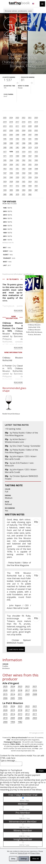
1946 (11, 173)
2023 (17, 117)
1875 (23, 194)
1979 (30, 147)
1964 (11, 160)
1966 (36, 156)
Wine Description (12, 317)
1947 (5, 173)
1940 (11, 177)
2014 (36, 122)
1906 (23, 186)
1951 (17, 169)
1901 (36, 186)
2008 (36, 126)
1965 (5, 160)
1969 (17, 156)
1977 (5, 151)
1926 (17, 181)
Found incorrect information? (18, 274)
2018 (11, 122)
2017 (17, 122)
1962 (23, 160)
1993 (17, 139)
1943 (30, 173)
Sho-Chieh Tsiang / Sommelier (26, 446)
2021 (30, 117)
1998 (23, 134)
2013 (5, 126)
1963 (17, 160)
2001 (5, 134)
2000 (11, 134)
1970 (11, 156)
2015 (30, 122)
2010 (23, 126)
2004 (23, 130)
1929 (5, 181)
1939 (17, 177)
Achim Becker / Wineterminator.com (15, 440)
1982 (11, 147)
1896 (17, 190)
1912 (17, 186)
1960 (36, 160)
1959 (5, 164)
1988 (11, 143)
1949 (30, 169)
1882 (11, 194)
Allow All (35, 859)
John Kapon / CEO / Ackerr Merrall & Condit (19, 606)
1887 (36, 190)
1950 (23, 169)
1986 (23, 143)
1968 (23, 156)
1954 (36, 164)
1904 (30, 186)
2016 (23, 122)
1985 (30, 143)
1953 (5, 169)
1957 (17, 164)
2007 (5, 130)
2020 (36, 117)
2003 (30, 130)
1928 (11, 181)
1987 (17, 143)
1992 (23, 139)
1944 (23, 173)
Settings (24, 859)
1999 (17, 134)
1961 (30, 160)
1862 (30, 194)
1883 (5, 194)
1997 (30, 134)
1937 (23, 177)
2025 (5, 117)
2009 (30, 126)
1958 (11, 164)
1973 (30, 151)
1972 (36, 151)
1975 (17, 151)
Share (41, 772)
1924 (30, 181)
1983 (5, 147)
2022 (23, 117)
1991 (30, 139)
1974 (23, 151)
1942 (36, 173)
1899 (11, 190)
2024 (11, 117)
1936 (30, 177)
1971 (5, 156)
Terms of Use (22, 853)
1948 (36, 169)
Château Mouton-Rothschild (22, 62)
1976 (11, 151)
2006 (11, 130)
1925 (23, 181)
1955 (30, 164)
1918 (5, 186)
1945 (17, 173)
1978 (36, 147)
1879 (17, 194)
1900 (5, 190)
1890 (30, 190)
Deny (13, 859)
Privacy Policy (35, 853)
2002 (36, 130)
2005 (17, 130)
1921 (36, 181)
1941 (5, 177)
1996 (36, 134)
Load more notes (16, 649)
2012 (11, 126)
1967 (30, 156)
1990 (36, 139)
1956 (23, 164)
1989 (5, 143)
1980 (23, 147)
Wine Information (13, 352)
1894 (23, 190)
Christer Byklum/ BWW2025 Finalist (19, 641)
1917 (11, 186)
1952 (11, 169)
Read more (18, 310)
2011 (17, 126)
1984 (36, 143)
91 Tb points (13, 279)
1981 (17, 147)
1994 (11, 139)
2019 (5, 122)
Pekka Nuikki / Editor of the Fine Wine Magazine (21, 434)
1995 (5, 139)
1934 (36, 177)
